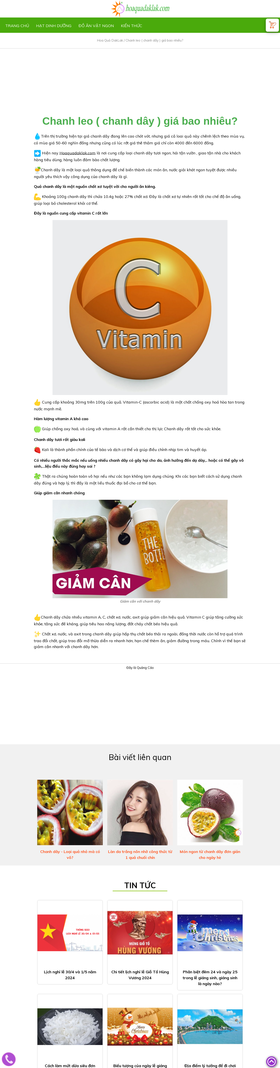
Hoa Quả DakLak (110, 40)
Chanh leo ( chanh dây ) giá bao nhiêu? (154, 40)
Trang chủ (17, 25)
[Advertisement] (140, 79)
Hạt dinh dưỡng (54, 25)
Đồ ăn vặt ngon (96, 25)
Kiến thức (131, 25)
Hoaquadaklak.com (78, 152)
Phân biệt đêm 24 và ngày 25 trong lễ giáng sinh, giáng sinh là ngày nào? (210, 977)
